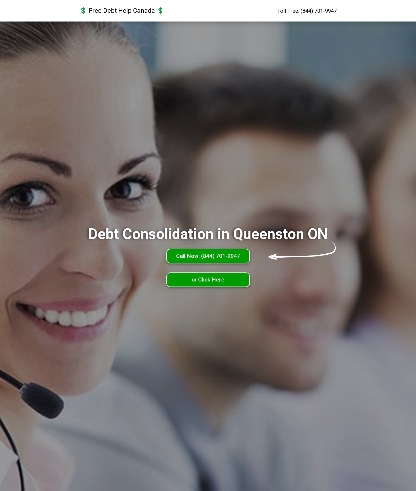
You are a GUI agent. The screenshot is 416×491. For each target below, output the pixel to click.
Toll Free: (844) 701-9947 (307, 11)
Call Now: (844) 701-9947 (208, 256)
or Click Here (208, 279)
